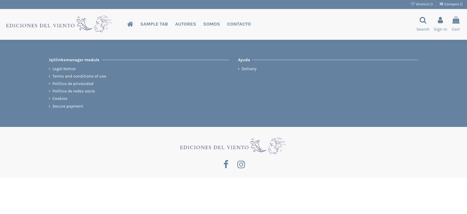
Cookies (60, 98)
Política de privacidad (73, 83)
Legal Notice (64, 68)
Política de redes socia (73, 91)
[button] (154, 24)
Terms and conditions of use (79, 76)
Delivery (249, 68)
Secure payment (67, 106)
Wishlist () (422, 4)
